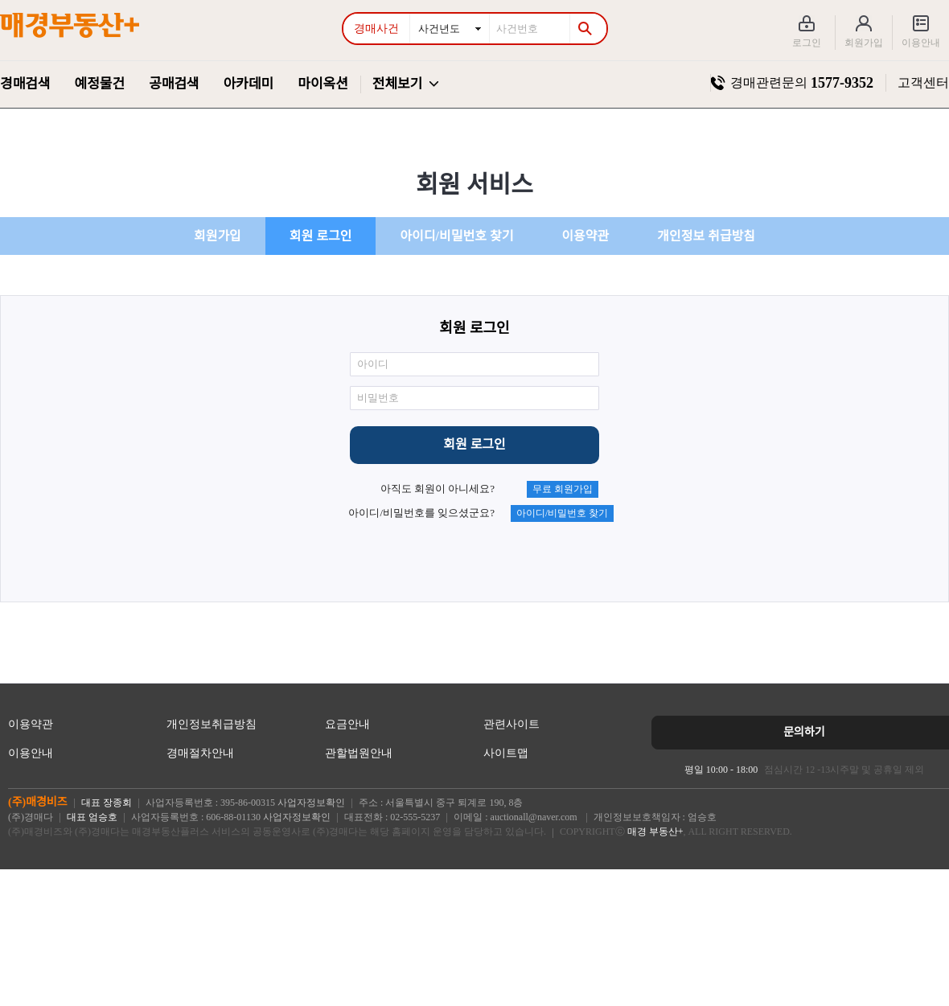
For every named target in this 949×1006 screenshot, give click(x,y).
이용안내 (921, 42)
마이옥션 (323, 84)
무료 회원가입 (562, 489)
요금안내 (347, 724)
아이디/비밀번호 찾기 (456, 236)
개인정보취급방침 (211, 724)
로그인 (806, 42)
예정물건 (100, 84)
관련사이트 (511, 724)
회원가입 (863, 42)
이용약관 (585, 236)
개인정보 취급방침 (706, 236)
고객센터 (923, 82)
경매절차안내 (200, 753)
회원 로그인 (321, 236)
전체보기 (397, 84)
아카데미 (249, 84)
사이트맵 (505, 753)
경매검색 (25, 84)
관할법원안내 (358, 753)
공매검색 (174, 84)
